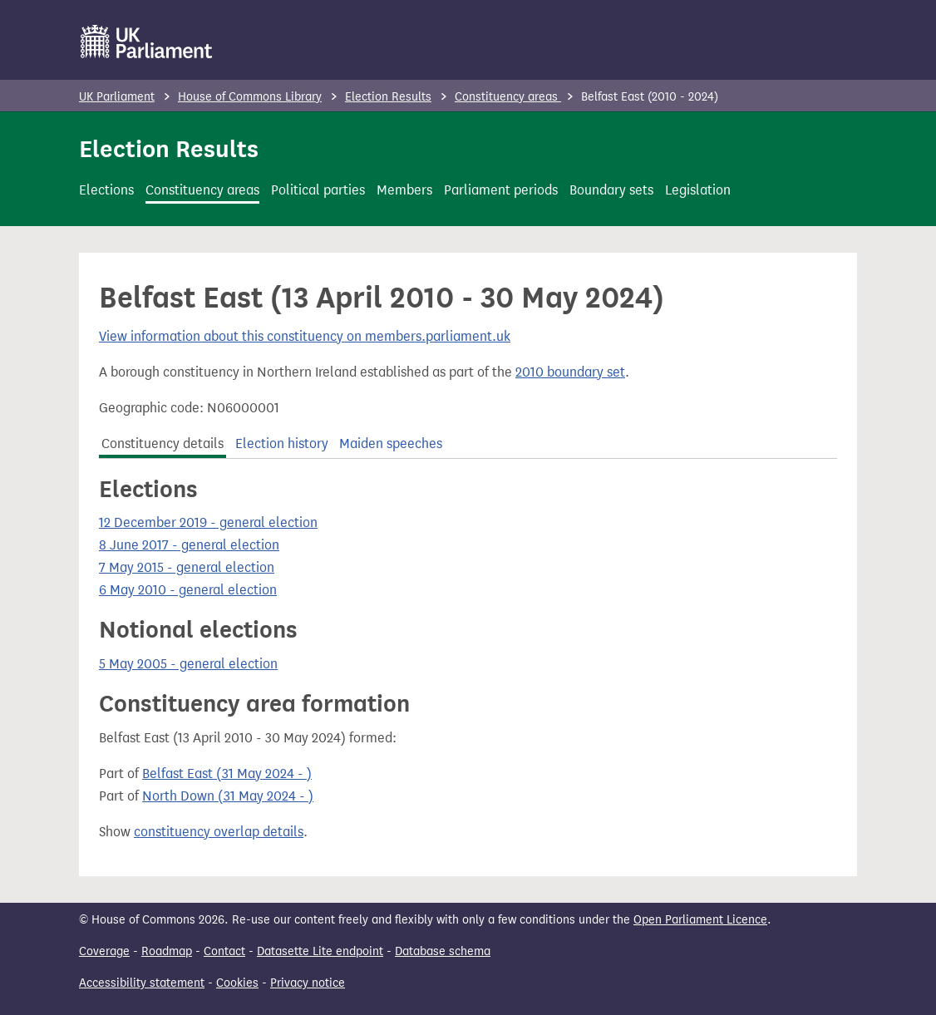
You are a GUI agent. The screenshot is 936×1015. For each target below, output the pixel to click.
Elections (106, 190)
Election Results (388, 97)
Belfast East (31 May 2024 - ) (227, 773)
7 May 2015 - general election (186, 567)
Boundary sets (611, 190)
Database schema (442, 951)
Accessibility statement (141, 983)
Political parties (318, 190)
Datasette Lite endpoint (320, 951)
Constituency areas (508, 97)
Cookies (237, 983)
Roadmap (166, 951)
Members (404, 190)
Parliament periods (501, 190)
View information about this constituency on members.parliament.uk (304, 336)
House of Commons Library (250, 97)
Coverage (104, 951)
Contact (224, 951)
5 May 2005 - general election (188, 664)
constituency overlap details (218, 832)
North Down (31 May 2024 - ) (227, 796)
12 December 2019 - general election (208, 522)
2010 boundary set (570, 372)
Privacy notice (307, 983)
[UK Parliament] (146, 41)
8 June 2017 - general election (189, 545)
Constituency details (162, 443)
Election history (281, 443)
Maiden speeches (390, 443)
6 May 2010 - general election (188, 590)
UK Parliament (117, 97)
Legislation (698, 190)
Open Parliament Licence (700, 920)
